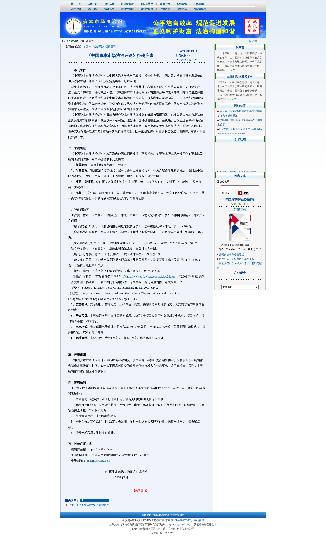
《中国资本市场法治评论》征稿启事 (89, 504)
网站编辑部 (200, 9)
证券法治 (76, 9)
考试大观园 (127, 9)
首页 (85, 46)
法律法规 (165, 9)
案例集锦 (182, 3)
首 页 (76, 3)
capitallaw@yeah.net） (179, 524)
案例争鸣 (165, 3)
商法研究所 (127, 3)
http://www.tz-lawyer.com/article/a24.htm (150, 276)
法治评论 (98, 46)
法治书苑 (182, 9)
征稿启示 (199, 3)
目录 (246, 204)
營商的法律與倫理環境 (231, 254)
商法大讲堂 (147, 3)
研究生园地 (147, 9)
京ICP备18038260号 (182, 520)
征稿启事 (110, 46)
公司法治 (109, 3)
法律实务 (109, 9)
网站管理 (199, 520)
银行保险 (92, 9)
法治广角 (92, 3)
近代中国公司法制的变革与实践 (236, 258)
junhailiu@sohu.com (98, 460)
